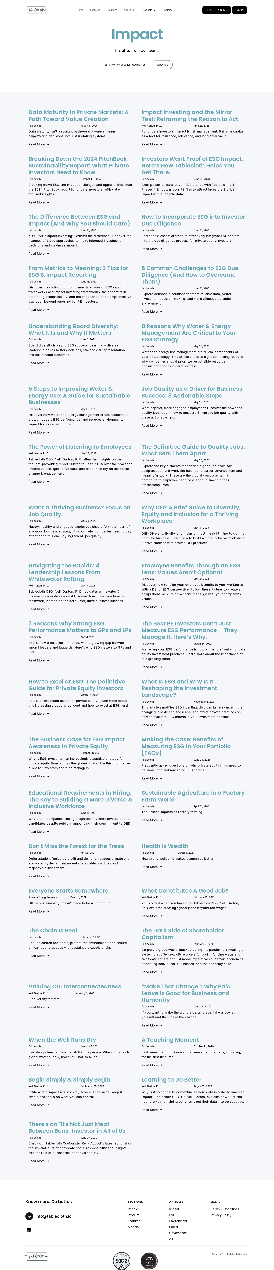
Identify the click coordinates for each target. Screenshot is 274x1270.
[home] (36, 10)
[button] (148, 10)
